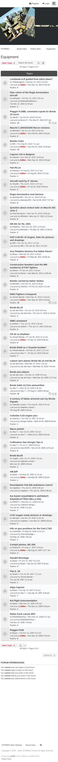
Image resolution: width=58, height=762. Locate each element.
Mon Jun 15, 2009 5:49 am (21, 464)
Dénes (15, 270)
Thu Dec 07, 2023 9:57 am (40, 120)
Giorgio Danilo (26, 421)
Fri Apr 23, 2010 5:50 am (38, 353)
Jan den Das (17, 310)
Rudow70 (16, 547)
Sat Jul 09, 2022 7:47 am (43, 200)
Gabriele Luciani (19, 405)
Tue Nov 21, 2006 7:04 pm (21, 622)
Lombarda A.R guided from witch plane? (31, 79)
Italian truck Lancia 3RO (22, 614)
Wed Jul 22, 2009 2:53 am (39, 435)
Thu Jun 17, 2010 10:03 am (40, 326)
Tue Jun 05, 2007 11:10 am (21, 580)
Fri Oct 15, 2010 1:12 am (39, 287)
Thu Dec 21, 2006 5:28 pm (39, 606)
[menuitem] (4, 759)
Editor (23, 85)
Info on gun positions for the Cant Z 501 (31, 528)
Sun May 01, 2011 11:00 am (39, 273)
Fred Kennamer (18, 213)
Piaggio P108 (17, 630)
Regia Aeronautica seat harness (27, 194)
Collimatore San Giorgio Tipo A (26, 442)
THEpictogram (18, 82)
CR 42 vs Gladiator (20, 334)
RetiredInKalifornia (28, 101)
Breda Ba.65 (16, 455)
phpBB (12, 756)
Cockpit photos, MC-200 (22, 544)
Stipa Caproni (17, 587)
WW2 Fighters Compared (23, 294)
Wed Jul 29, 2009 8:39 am (45, 421)
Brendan (15, 284)
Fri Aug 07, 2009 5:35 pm (38, 391)
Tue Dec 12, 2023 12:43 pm (21, 104)
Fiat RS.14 (15, 167)
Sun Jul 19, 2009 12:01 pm (42, 448)
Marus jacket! (17, 429)
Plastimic (16, 227)
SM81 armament (18, 321)
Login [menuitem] (45, 3)
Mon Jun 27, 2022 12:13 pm (41, 216)
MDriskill (15, 131)
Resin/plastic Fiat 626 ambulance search (31, 485)
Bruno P (23, 120)
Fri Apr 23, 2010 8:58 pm (38, 340)
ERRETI (15, 502)
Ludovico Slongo (27, 505)
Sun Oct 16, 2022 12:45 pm (39, 147)
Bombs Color (17, 141)
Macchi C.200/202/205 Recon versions (30, 128)
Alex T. (23, 353)
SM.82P (14, 471)
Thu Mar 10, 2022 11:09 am (41, 230)
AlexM (14, 117)
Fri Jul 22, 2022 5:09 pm (38, 187)
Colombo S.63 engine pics (24, 415)
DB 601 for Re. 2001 (20, 224)
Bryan (14, 254)
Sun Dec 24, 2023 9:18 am (39, 85)
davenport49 (17, 197)
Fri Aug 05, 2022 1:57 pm (38, 173)
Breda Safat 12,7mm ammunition (27, 385)
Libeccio (15, 418)
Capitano (16, 488)
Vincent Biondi (18, 297)
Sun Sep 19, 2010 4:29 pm (39, 300)
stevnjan (15, 518)
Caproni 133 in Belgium (22, 154)
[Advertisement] (29, 710)
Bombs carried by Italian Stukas (27, 281)
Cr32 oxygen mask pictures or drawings (31, 515)
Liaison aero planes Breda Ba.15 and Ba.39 (32, 361)
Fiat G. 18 (15, 571)
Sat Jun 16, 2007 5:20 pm (38, 564)
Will (13, 243)
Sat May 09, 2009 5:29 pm (39, 477)
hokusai (15, 157)
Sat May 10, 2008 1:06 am (21, 537)
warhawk (16, 98)
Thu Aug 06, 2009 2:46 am (21, 410)
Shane (15, 574)
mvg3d (15, 458)
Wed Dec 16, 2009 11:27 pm (45, 378)
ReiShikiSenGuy (19, 617)
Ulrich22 (23, 287)
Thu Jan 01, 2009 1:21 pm (21, 508)
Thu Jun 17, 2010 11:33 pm (44, 313)
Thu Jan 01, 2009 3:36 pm (41, 491)
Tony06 (15, 184)
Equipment (10, 57)
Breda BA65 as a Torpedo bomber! (28, 347)
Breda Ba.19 (16, 307)
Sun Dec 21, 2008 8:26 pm (41, 521)
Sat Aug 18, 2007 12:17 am (39, 550)
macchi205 (24, 448)
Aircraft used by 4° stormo (24, 181)
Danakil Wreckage (19, 558)
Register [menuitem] (34, 3)
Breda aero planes (19, 372)
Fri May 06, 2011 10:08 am (39, 257)
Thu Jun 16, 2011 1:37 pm (36, 246)
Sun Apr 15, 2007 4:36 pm (38, 593)
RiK (13, 144)
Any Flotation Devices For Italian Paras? (31, 251)
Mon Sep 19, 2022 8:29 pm (39, 160)
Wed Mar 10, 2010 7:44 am (44, 366)
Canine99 (16, 531)
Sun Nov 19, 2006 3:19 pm (39, 636)
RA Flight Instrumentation (23, 600)
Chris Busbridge (27, 534)
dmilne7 (15, 324)
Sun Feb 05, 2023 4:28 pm (39, 133)
